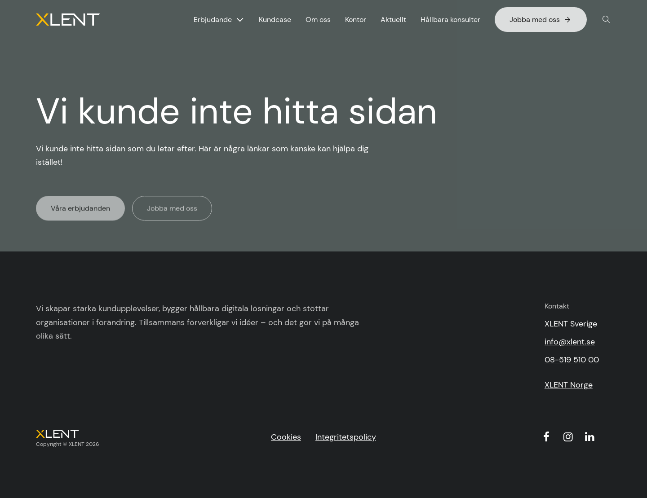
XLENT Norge (569, 384)
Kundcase (275, 19)
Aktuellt (393, 19)
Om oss (318, 19)
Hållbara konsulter (450, 19)
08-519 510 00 (572, 359)
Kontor (355, 19)
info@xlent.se (570, 341)
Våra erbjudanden (80, 210)
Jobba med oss (541, 19)
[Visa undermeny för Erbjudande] (240, 20)
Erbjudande (213, 19)
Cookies (286, 437)
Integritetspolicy (345, 437)
